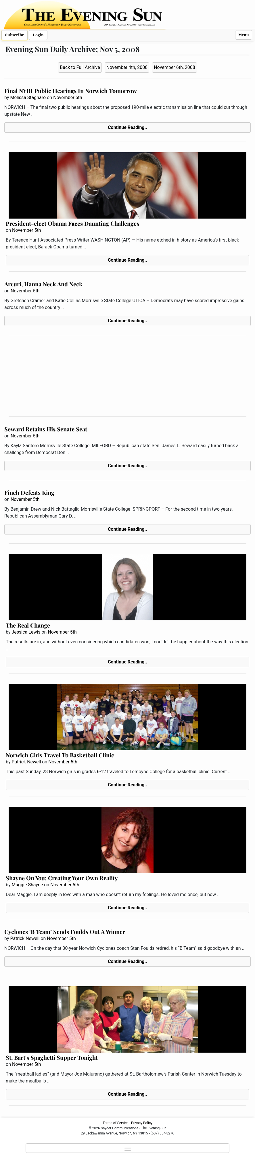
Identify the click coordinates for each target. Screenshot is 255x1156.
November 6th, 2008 (174, 67)
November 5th (67, 97)
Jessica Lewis (25, 632)
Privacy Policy (141, 1123)
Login (38, 35)
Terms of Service (116, 1123)
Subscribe (14, 35)
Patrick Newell (26, 762)
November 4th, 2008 (127, 67)
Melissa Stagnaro (28, 97)
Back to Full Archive (80, 67)
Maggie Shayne (27, 884)
